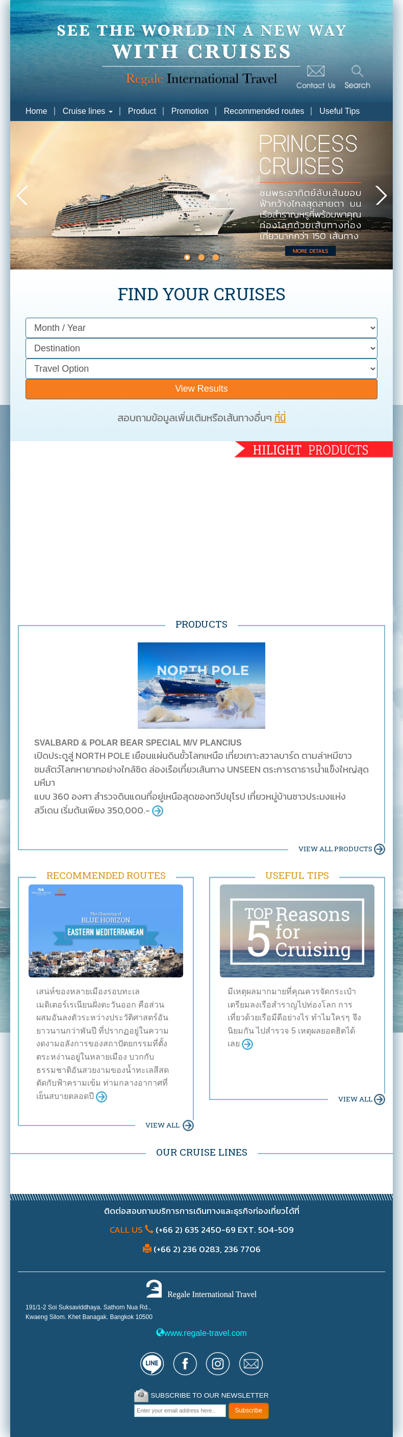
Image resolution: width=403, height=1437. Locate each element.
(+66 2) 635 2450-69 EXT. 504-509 (224, 1229)
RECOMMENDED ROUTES (106, 875)
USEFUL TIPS (297, 875)
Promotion (190, 111)
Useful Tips (339, 111)
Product (142, 111)
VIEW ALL (169, 1125)
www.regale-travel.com (201, 1333)
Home (36, 111)
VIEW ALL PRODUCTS (341, 848)
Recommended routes (264, 111)
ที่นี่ (280, 417)
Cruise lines (88, 111)
